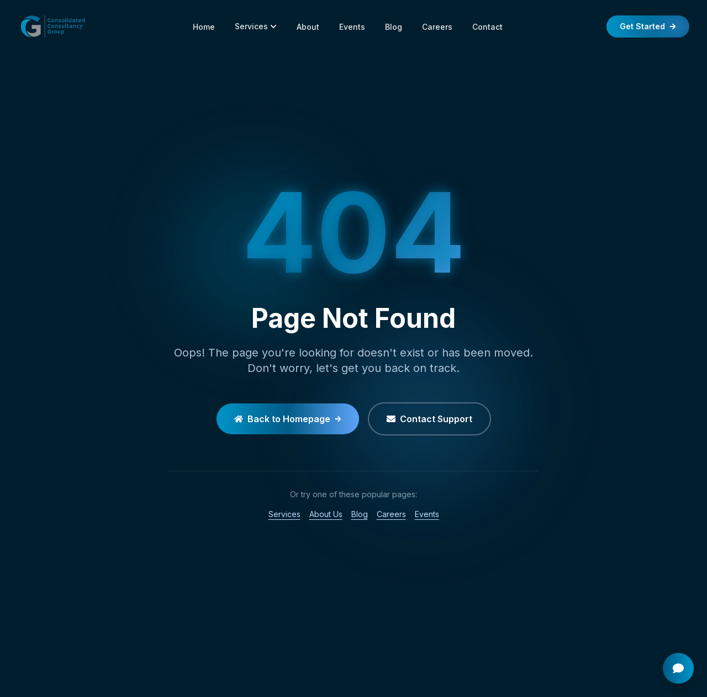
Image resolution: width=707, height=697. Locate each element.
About (308, 26)
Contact (487, 26)
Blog (393, 26)
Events (352, 26)
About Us (325, 514)
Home (204, 26)
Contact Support (429, 418)
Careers (437, 26)
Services (256, 26)
